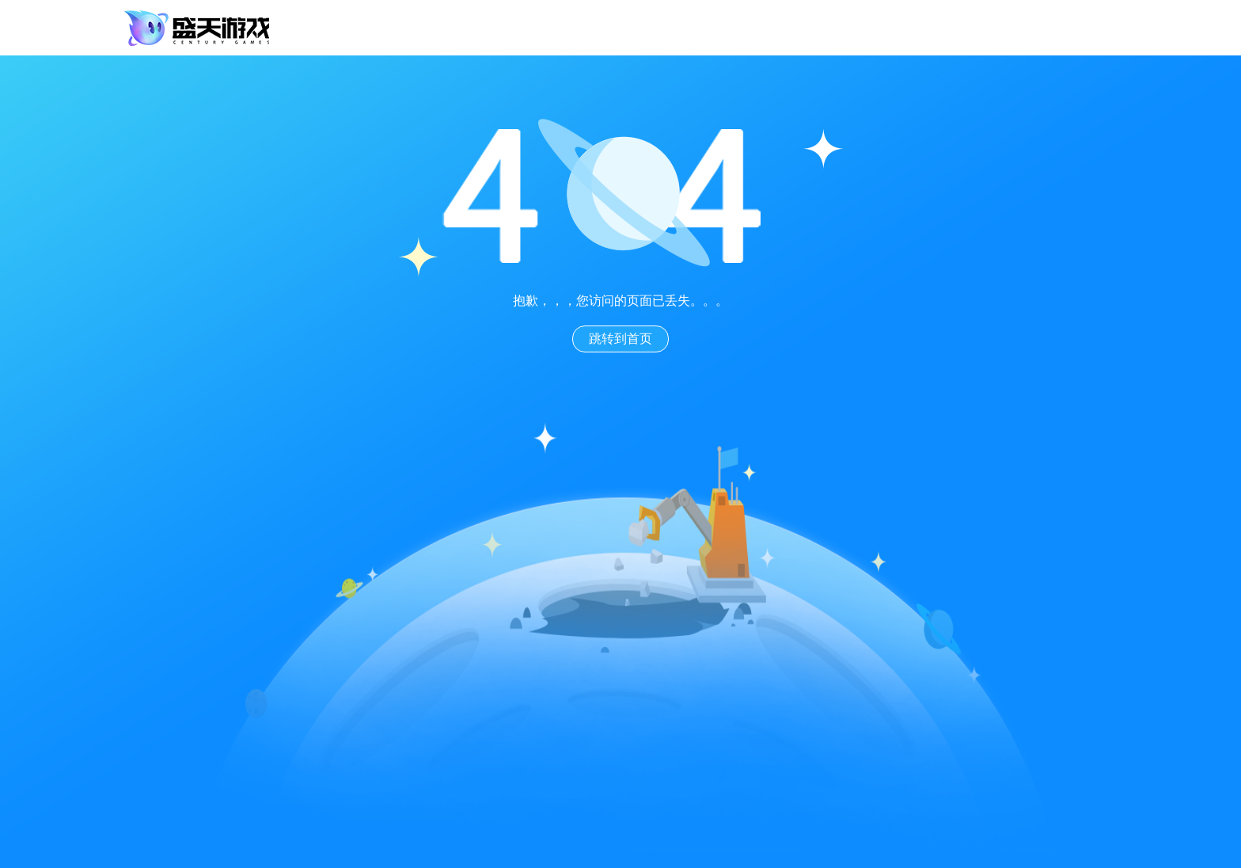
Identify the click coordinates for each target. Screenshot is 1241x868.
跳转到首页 (620, 338)
